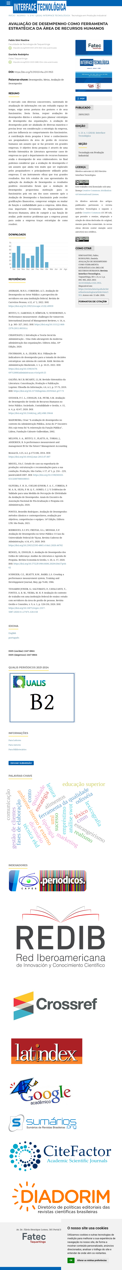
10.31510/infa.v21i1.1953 (89, 282)
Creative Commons (92, 212)
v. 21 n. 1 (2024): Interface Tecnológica (48, 15)
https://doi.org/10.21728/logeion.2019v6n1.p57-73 (39, 390)
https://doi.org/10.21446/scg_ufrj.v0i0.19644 (31, 413)
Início (12, 15)
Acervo (21, 15)
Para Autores (15, 744)
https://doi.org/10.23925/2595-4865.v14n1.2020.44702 (36, 545)
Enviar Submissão (21, 763)
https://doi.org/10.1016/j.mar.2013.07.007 (29, 456)
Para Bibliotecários (17, 749)
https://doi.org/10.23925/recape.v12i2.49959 (31, 306)
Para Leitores (15, 740)
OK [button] (71, 1260)
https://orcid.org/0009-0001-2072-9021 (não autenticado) (35, 48)
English (12, 633)
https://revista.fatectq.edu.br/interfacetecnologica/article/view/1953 (93, 292)
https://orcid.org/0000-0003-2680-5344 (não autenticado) (35, 62)
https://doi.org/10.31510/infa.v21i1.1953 (34, 72)
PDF (82, 98)
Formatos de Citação (93, 301)
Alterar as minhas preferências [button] (92, 1260)
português (14, 637)
